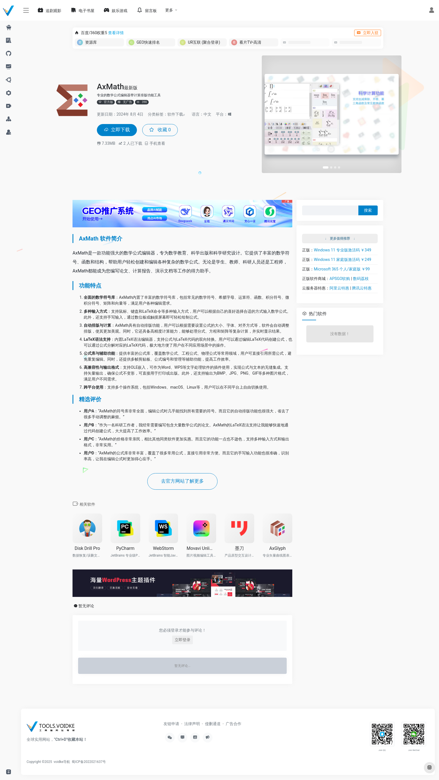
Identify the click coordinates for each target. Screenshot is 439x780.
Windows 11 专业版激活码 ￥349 (342, 250)
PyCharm (125, 549)
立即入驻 (368, 33)
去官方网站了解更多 (182, 482)
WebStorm (163, 549)
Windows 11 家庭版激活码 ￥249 (342, 259)
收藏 (162, 130)
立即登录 (182, 640)
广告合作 (233, 724)
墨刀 (239, 549)
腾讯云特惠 (362, 288)
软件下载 (175, 114)
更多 (169, 10)
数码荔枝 (361, 278)
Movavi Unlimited (201, 549)
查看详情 (116, 33)
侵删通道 (213, 724)
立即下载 (117, 130)
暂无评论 (86, 606)
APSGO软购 (340, 278)
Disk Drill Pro (87, 549)
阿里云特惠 (339, 288)
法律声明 (192, 724)
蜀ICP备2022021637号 (89, 762)
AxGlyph (277, 549)
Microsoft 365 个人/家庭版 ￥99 (342, 269)
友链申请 (171, 724)
